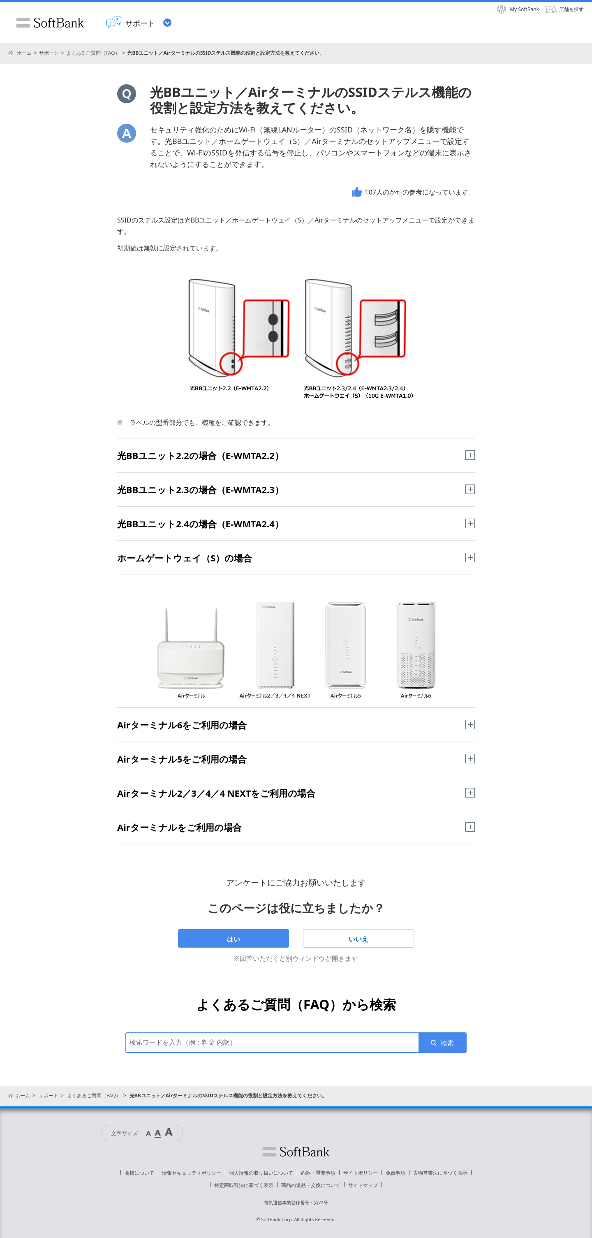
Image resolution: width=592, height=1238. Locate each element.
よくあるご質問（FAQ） (93, 52)
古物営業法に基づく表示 (440, 1172)
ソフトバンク (296, 1151)
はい (233, 939)
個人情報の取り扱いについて (261, 1172)
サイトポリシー (360, 1172)
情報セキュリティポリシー (191, 1172)
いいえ (358, 939)
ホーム (24, 52)
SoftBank (50, 23)
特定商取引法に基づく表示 (243, 1185)
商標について (139, 1172)
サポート (49, 52)
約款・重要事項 (318, 1172)
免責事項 (395, 1172)
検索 (447, 1043)
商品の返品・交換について (310, 1185)
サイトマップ (363, 1185)
